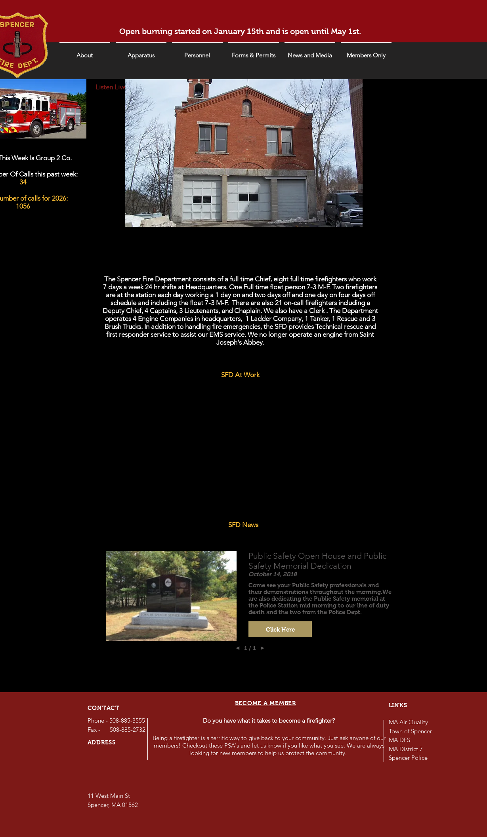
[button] (310, 51)
